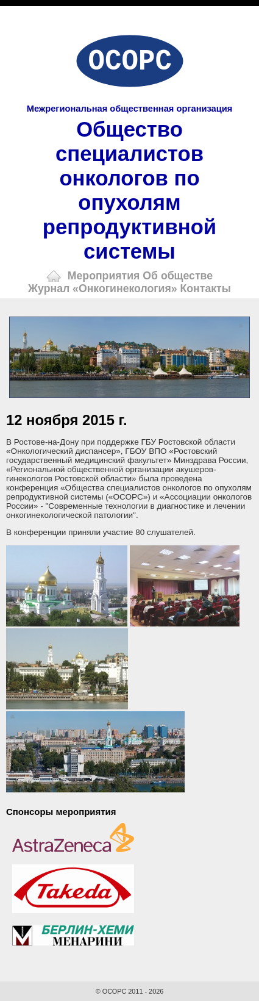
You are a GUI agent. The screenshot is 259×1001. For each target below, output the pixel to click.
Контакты (205, 288)
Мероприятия (104, 276)
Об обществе (178, 276)
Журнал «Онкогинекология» (102, 288)
